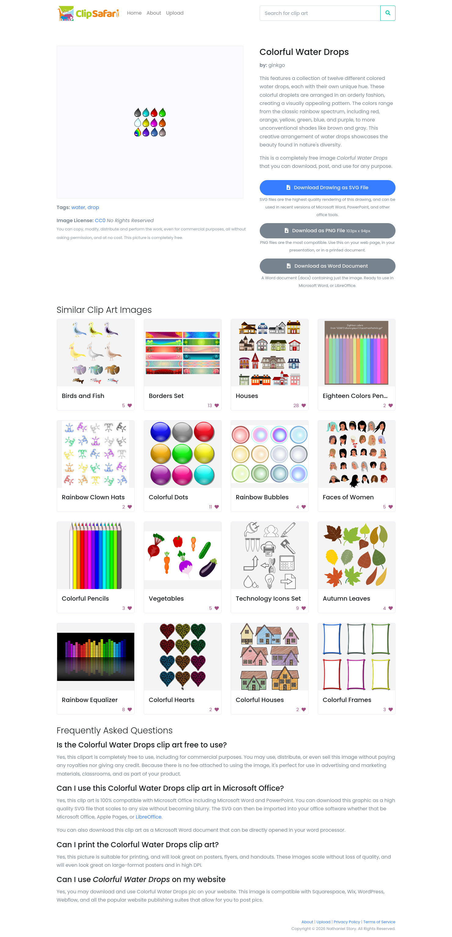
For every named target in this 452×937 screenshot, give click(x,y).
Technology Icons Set (268, 598)
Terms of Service (379, 921)
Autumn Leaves (347, 598)
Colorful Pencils (85, 598)
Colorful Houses (260, 700)
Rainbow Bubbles (262, 497)
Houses (247, 396)
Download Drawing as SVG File (327, 187)
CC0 (100, 220)
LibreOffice (148, 816)
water (78, 207)
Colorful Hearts (172, 700)
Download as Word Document (327, 266)
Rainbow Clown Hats (93, 497)
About (153, 12)
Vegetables (166, 598)
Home (134, 12)
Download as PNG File (327, 230)
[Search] (320, 13)
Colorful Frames (347, 700)
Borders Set (166, 396)
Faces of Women (348, 497)
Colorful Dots (168, 497)
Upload (174, 12)
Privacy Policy (347, 921)
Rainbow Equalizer (90, 700)
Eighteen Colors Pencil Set (362, 396)
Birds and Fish (83, 396)
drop (93, 207)
